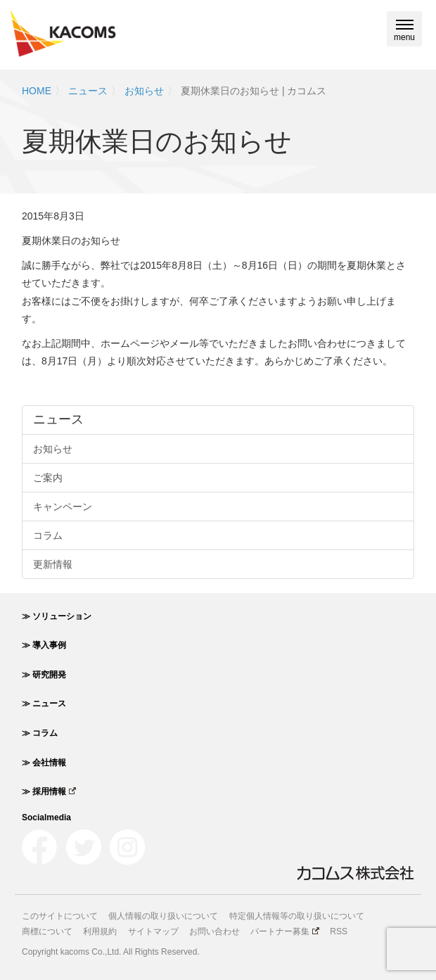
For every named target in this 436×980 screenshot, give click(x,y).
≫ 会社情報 (44, 763)
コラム (48, 535)
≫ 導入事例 (44, 645)
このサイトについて (60, 916)
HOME (36, 90)
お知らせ (144, 90)
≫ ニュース (44, 703)
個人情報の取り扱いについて (163, 916)
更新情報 (52, 564)
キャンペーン (62, 506)
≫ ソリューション (56, 616)
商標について (47, 931)
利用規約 (100, 931)
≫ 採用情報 (49, 791)
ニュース (88, 90)
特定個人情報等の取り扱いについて (296, 916)
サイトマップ (153, 931)
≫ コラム (40, 733)
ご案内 (48, 477)
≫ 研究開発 (44, 675)
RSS (338, 931)
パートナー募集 (284, 931)
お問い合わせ (214, 931)
